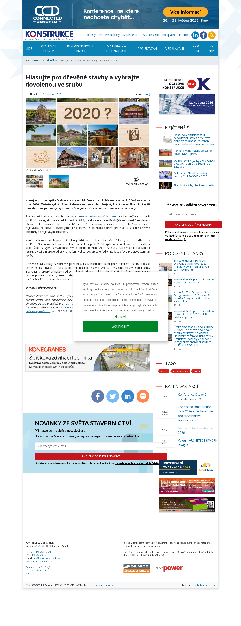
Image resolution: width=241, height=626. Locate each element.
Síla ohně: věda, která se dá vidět (194, 185)
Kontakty (30, 573)
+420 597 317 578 (42, 551)
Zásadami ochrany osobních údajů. (137, 463)
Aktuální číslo (151, 35)
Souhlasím (121, 326)
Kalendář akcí (131, 35)
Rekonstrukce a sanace (80, 48)
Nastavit (120, 317)
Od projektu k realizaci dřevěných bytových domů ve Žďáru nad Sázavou (194, 163)
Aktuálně (52, 60)
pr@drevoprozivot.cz (38, 311)
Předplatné (168, 35)
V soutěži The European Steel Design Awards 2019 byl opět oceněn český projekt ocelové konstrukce (192, 296)
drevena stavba (180, 371)
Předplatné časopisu (36, 570)
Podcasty (90, 35)
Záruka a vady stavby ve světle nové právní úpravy (193, 152)
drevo (197, 371)
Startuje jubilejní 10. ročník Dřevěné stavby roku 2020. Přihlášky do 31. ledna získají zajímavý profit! (191, 265)
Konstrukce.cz (34, 60)
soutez (164, 371)
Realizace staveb (48, 48)
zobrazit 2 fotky (136, 181)
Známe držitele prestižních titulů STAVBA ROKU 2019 (194, 281)
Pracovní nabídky (109, 35)
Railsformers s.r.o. (206, 585)
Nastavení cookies (104, 585)
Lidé (29, 49)
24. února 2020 (52, 94)
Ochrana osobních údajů (38, 567)
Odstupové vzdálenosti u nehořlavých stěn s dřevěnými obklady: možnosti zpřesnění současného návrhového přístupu (194, 139)
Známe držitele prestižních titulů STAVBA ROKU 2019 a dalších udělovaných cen (194, 314)
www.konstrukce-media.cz (39, 561)
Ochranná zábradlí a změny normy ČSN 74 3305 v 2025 (190, 174)
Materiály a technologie (116, 48)
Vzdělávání (174, 49)
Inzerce (183, 35)
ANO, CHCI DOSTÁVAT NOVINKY (101, 456)
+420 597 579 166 (38, 554)
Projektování (148, 49)
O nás (212, 48)
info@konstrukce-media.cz (46, 558)
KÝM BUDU (195, 48)
